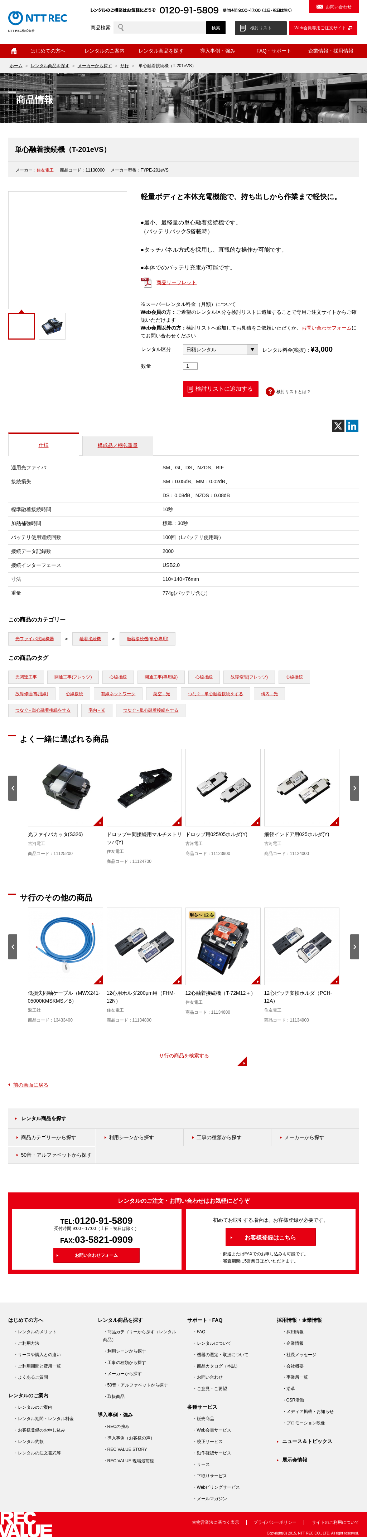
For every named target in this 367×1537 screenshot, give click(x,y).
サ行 (124, 65)
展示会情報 (294, 1460)
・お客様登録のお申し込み (39, 1430)
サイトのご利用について (335, 1522)
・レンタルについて (212, 1343)
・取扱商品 (114, 1396)
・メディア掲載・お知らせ (308, 1411)
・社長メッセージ (299, 1354)
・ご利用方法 (26, 1343)
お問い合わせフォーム (326, 328)
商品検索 (101, 27)
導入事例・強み (217, 51)
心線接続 (118, 676)
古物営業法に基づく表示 (215, 1522)
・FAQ (199, 1331)
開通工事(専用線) (161, 676)
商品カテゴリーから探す (48, 1137)
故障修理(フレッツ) (249, 676)
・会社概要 (293, 1366)
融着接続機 (90, 638)
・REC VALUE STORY (125, 1449)
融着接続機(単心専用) (147, 638)
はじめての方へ (48, 51)
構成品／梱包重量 (118, 445)
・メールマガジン (210, 1498)
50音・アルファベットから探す (56, 1155)
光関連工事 (26, 676)
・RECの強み (116, 1426)
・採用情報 (293, 1331)
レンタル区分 (156, 349)
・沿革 (288, 1388)
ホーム (14, 51)
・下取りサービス (210, 1475)
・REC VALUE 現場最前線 (128, 1460)
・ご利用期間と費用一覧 (37, 1366)
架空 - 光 (161, 693)
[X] (338, 426)
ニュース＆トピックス (307, 1441)
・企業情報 (293, 1343)
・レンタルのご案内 (33, 1407)
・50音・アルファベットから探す (135, 1385)
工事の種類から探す (219, 1137)
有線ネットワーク (118, 693)
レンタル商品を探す (161, 51)
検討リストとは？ (293, 391)
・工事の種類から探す (124, 1362)
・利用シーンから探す (124, 1351)
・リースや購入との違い (37, 1354)
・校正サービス (208, 1441)
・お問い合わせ (208, 1377)
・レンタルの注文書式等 (37, 1453)
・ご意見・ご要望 (210, 1388)
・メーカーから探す (122, 1373)
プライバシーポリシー (274, 1522)
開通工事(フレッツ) (73, 676)
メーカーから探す (95, 65)
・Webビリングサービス (216, 1487)
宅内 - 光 (96, 710)
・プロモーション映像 (303, 1422)
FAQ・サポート (273, 51)
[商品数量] (190, 366)
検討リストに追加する (224, 389)
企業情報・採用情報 (330, 51)
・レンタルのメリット (35, 1331)
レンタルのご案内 (104, 51)
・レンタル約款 (29, 1441)
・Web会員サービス (212, 1430)
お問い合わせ (339, 6)
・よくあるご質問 (31, 1377)
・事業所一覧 (295, 1377)
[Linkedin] (352, 426)
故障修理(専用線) (31, 693)
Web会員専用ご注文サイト (320, 27)
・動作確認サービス (212, 1453)
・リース (201, 1464)
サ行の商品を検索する (184, 1055)
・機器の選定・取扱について (220, 1354)
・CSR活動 (293, 1400)
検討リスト (261, 27)
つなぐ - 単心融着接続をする (215, 693)
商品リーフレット (176, 282)
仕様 (44, 445)
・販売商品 (203, 1418)
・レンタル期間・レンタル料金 (44, 1418)
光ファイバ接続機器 (34, 638)
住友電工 (45, 170)
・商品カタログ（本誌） (216, 1366)
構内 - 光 (269, 693)
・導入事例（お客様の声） (129, 1437)
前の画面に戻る (30, 1085)
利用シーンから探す (131, 1137)
